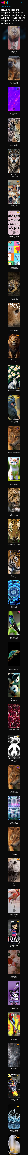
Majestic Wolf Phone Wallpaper (14, 853)
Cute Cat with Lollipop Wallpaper (14, 977)
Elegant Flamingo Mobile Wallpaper (14, 915)
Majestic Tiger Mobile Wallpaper (14, 144)
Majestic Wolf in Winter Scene (14, 175)
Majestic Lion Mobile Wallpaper (14, 52)
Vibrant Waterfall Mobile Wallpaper (14, 822)
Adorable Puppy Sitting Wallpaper (14, 83)
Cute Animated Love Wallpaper (14, 946)
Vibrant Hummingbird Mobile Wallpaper (14, 637)
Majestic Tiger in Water (14, 544)
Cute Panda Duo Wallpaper (14, 699)
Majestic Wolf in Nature (14, 452)
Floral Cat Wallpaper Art (14, 390)
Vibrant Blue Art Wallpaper (14, 607)
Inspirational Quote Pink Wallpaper (14, 237)
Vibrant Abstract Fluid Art (14, 113)
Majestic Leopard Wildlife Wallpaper (14, 514)
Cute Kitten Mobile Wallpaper (14, 483)
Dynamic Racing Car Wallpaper (14, 1100)
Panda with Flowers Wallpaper (14, 761)
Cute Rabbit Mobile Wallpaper (14, 329)
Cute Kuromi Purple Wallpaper (14, 1007)
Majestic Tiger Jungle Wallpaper (14, 298)
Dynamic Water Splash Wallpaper (14, 1131)
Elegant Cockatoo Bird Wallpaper (14, 422)
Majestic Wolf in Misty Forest (14, 1069)
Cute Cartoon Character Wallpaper (14, 268)
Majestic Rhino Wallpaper (14, 884)
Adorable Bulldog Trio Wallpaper (14, 206)
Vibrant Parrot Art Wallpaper (14, 1038)
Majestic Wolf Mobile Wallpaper (14, 792)
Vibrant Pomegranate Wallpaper (14, 730)
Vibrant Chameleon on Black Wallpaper (14, 668)
